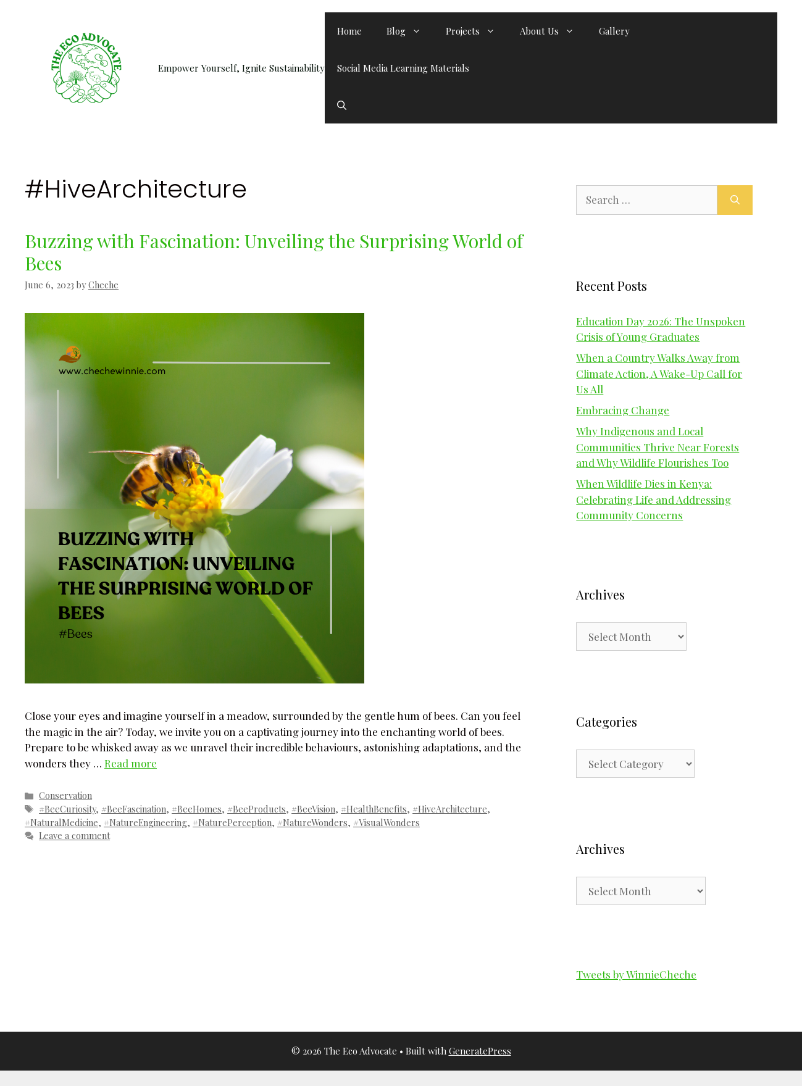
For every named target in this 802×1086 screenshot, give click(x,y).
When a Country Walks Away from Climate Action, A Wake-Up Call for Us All (659, 373)
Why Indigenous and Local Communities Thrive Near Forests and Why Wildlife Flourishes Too (657, 446)
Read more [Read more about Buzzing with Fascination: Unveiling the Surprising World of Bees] (130, 763)
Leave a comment (74, 835)
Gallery (614, 31)
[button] (342, 104)
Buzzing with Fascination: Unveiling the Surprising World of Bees (274, 251)
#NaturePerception (232, 822)
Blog (409, 30)
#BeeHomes (197, 809)
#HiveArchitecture (449, 809)
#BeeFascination (133, 809)
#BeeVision (313, 809)
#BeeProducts (256, 809)
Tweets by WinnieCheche (636, 974)
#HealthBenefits (374, 809)
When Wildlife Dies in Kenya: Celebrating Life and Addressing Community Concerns (653, 499)
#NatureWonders (312, 822)
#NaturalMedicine (61, 822)
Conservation (65, 795)
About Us (553, 30)
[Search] (735, 200)
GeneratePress (480, 1051)
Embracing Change (622, 410)
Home (349, 31)
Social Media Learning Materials (403, 68)
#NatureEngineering (145, 822)
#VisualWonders (386, 822)
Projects (477, 30)
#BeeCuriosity (67, 809)
